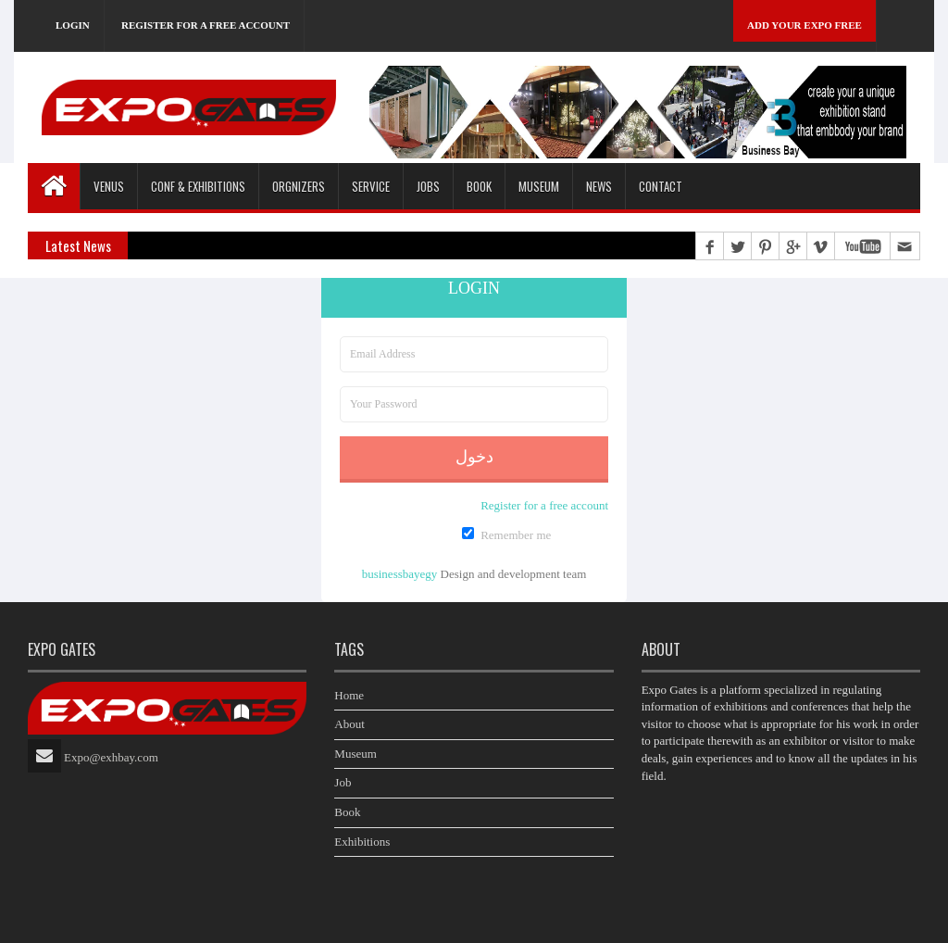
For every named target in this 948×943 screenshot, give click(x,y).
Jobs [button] (428, 186)
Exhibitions (362, 842)
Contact (660, 186)
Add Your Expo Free (804, 25)
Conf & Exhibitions (198, 186)
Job (342, 782)
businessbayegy (400, 574)
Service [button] (371, 186)
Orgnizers (298, 186)
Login (73, 25)
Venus (109, 186)
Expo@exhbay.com (111, 757)
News (599, 186)
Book (347, 812)
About (349, 724)
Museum (538, 186)
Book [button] (479, 186)
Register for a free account (205, 25)
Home (349, 695)
